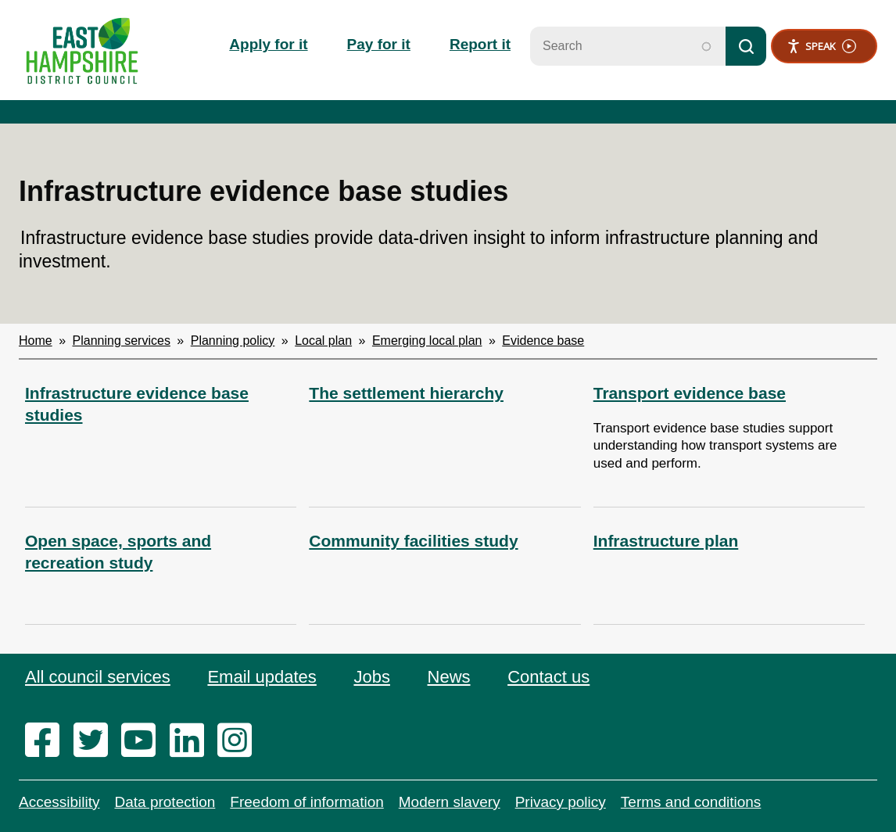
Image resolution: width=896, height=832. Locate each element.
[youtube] (143, 741)
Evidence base (543, 340)
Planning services (121, 340)
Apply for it (268, 44)
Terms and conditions (691, 802)
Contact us (548, 677)
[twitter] (95, 741)
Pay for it (378, 44)
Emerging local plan (427, 340)
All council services (97, 677)
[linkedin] (192, 741)
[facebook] (47, 741)
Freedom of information (306, 802)
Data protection (164, 802)
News (449, 677)
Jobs (371, 677)
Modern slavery (449, 802)
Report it (480, 44)
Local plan (323, 340)
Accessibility (59, 802)
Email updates (261, 677)
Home (35, 340)
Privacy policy (560, 802)
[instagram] (239, 741)
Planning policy (233, 340)
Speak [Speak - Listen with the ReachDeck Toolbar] (821, 46)
